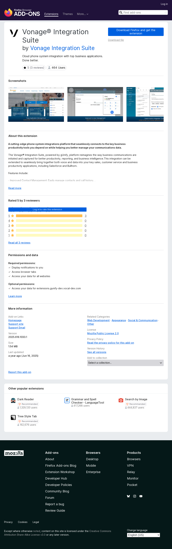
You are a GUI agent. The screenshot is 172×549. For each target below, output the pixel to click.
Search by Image (136, 399)
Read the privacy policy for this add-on (110, 342)
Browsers (134, 459)
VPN (130, 465)
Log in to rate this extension (47, 209)
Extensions (51, 14)
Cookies (22, 522)
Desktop (92, 459)
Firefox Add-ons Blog (60, 465)
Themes (68, 14)
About (49, 459)
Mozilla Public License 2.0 (103, 333)
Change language (137, 530)
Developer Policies (58, 485)
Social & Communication (142, 320)
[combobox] (143, 12)
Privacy (8, 522)
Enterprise (93, 472)
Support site (15, 323)
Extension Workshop (60, 472)
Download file (116, 39)
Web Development (98, 320)
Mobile (91, 465)
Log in (164, 3)
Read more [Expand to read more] (14, 188)
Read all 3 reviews (19, 242)
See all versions (96, 352)
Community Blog (57, 491)
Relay (131, 472)
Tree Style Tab (27, 416)
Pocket (132, 485)
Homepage (15, 320)
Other (90, 323)
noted (36, 531)
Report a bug (54, 504)
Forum (49, 497)
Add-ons (52, 452)
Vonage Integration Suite (62, 48)
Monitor (132, 478)
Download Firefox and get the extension (135, 31)
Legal (36, 522)
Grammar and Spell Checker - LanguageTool (87, 401)
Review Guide (55, 510)
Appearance (119, 320)
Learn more (15, 296)
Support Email (16, 327)
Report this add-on (19, 372)
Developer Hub (56, 478)
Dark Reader (25, 399)
